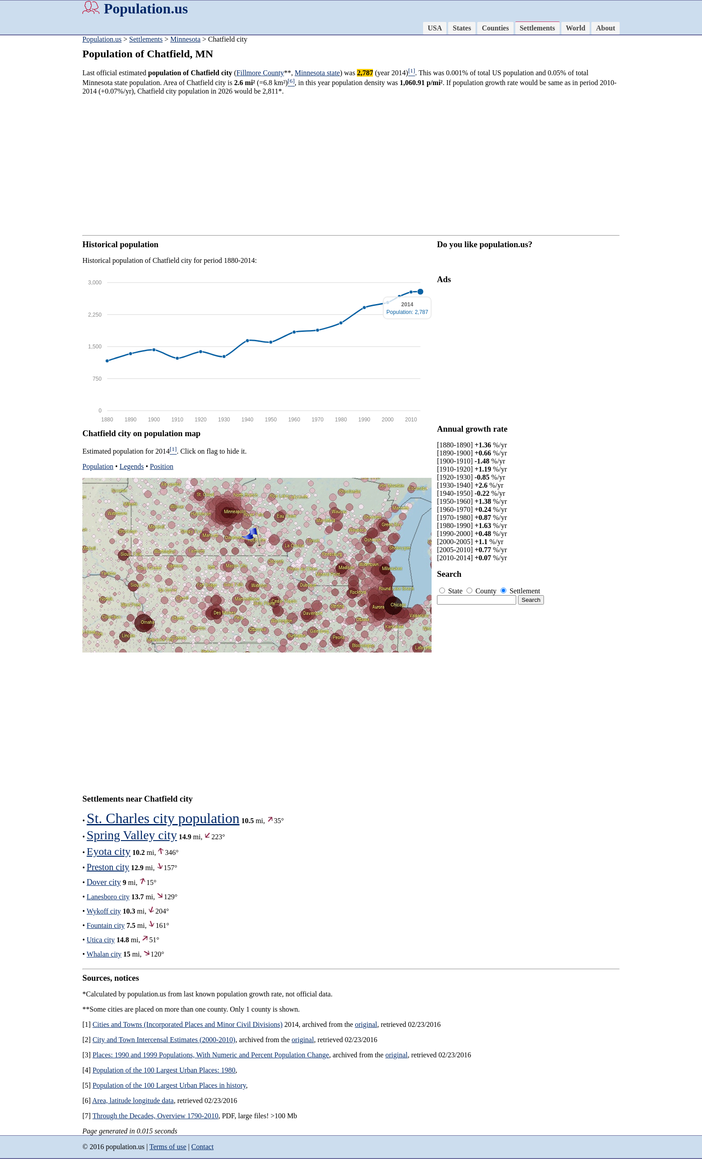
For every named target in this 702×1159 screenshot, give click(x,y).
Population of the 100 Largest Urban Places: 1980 (164, 1070)
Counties (495, 28)
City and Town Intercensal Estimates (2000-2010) (164, 1039)
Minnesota (185, 39)
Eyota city (109, 851)
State (451, 591)
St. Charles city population (163, 818)
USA (435, 28)
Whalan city (104, 954)
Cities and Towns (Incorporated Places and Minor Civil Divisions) (188, 1024)
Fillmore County (260, 73)
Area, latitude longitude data (133, 1100)
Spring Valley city (132, 835)
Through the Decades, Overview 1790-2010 (155, 1116)
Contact (202, 1146)
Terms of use (168, 1146)
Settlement (520, 591)
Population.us (146, 8)
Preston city (108, 867)
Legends (132, 466)
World (576, 28)
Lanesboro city (108, 897)
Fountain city (106, 925)
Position (161, 466)
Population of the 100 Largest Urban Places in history (169, 1085)
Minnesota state (317, 73)
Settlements (537, 28)
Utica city (101, 940)
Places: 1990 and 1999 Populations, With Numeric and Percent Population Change (211, 1055)
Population (97, 466)
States (462, 28)
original (366, 1024)
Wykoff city (104, 911)
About (605, 28)
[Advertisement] (36, 174)
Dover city (104, 882)
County (482, 591)
